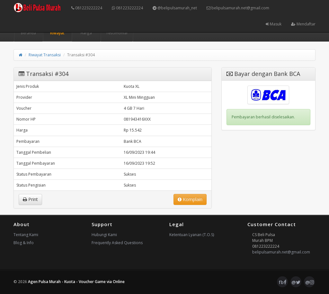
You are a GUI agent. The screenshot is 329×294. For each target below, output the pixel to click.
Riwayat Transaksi (45, 55)
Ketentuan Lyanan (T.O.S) (191, 234)
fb (283, 282)
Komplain (190, 199)
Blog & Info (23, 242)
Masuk (273, 24)
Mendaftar (303, 24)
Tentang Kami (25, 234)
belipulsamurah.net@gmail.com (238, 8)
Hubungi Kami (104, 234)
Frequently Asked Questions (117, 242)
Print (30, 199)
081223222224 (86, 8)
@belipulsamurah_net (175, 8)
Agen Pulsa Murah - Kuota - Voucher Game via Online (76, 281)
